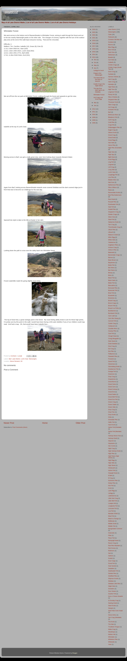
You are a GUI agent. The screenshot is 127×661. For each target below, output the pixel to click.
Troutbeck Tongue (114, 627)
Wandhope (111, 632)
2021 (94, 38)
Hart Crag (111, 79)
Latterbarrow (112, 496)
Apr (95, 68)
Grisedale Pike (113, 419)
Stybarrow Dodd (113, 222)
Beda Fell (111, 265)
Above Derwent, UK (16, 361)
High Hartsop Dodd (114, 451)
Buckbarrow (112, 311)
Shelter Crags (112, 214)
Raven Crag (112, 543)
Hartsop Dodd (112, 438)
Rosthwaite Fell (113, 204)
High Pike (111, 453)
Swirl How (111, 52)
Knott (110, 488)
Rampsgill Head (113, 540)
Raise (110, 190)
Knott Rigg (111, 159)
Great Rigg (111, 140)
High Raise (111, 87)
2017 (94, 46)
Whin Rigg (111, 237)
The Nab (111, 624)
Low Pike (111, 177)
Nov (95, 59)
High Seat (111, 152)
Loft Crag (111, 167)
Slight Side (111, 586)
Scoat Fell (111, 563)
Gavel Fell (111, 361)
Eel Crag (111, 348)
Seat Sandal (112, 566)
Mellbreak (111, 521)
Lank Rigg (111, 490)
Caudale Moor (112, 328)
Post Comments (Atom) (19, 427)
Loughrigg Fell (112, 174)
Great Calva (112, 384)
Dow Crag (111, 346)
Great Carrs (112, 386)
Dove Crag (111, 71)
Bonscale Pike (112, 288)
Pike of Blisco (112, 187)
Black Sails (111, 280)
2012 (94, 109)
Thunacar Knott (113, 102)
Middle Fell (111, 526)
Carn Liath (111, 316)
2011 (94, 112)
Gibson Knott (112, 132)
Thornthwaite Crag (114, 227)
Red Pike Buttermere (114, 195)
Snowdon (111, 588)
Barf (10, 359)
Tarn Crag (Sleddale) (114, 617)
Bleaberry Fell (112, 117)
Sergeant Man (112, 99)
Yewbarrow (111, 242)
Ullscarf (110, 232)
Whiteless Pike (113, 639)
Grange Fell (112, 371)
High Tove (111, 89)
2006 (94, 123)
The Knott (111, 621)
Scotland (111, 42)
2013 (94, 57)
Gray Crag (111, 376)
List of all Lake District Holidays (63, 22)
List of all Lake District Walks (37, 22)
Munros (110, 44)
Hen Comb (111, 446)
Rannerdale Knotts (114, 192)
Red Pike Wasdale (114, 545)
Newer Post (9, 423)
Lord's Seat (24, 359)
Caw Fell (111, 333)
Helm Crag (111, 82)
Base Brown (112, 260)
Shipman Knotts (113, 578)
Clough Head (112, 336)
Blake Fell (111, 283)
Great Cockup (112, 389)
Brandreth (111, 295)
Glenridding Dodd (113, 366)
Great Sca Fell (112, 399)
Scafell (110, 558)
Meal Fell (111, 516)
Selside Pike (112, 573)
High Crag (111, 448)
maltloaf (11, 12)
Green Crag (112, 402)
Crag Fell (111, 125)
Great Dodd (112, 137)
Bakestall (111, 252)
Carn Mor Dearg (113, 318)
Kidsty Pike (111, 483)
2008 (94, 120)
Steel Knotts (112, 605)
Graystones (112, 379)
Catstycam (111, 326)
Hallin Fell (111, 422)
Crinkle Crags (112, 65)
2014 (94, 54)
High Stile (111, 463)
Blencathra (111, 285)
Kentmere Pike (113, 480)
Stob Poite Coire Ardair (115, 610)
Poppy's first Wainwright (98, 74)
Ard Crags (111, 107)
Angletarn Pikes (113, 245)
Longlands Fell (113, 506)
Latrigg (110, 493)
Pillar (109, 535)
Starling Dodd (112, 603)
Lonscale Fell (112, 508)
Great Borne (112, 381)
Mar (95, 102)
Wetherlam (111, 55)
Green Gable (112, 404)
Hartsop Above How (114, 436)
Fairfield (110, 74)
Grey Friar (111, 412)
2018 (94, 43)
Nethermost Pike (113, 185)
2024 (94, 29)
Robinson (111, 550)
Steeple (110, 608)
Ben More (111, 267)
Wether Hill (111, 634)
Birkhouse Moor (113, 114)
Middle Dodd (112, 523)
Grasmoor (111, 374)
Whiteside (111, 642)
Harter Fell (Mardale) (114, 431)
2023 (94, 32)
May (95, 65)
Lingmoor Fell (112, 92)
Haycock (111, 441)
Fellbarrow (111, 354)
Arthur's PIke (112, 250)
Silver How (111, 217)
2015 (94, 51)
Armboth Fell (112, 109)
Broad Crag (112, 300)
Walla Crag (111, 629)
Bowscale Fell (112, 290)
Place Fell (111, 538)
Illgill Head (111, 157)
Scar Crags (111, 561)
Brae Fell (111, 293)
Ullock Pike (111, 229)
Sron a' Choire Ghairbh (115, 596)
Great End (111, 392)
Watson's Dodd (113, 235)
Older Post (80, 423)
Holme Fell (111, 470)
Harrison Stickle (113, 76)
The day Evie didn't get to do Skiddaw (99, 90)
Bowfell (110, 57)
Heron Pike (111, 145)
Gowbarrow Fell (113, 369)
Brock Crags (112, 303)
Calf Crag (111, 120)
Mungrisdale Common (115, 528)
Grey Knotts (112, 414)
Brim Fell (111, 49)
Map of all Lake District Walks (13, 22)
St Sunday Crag (113, 600)
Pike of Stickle (112, 97)
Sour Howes (112, 591)
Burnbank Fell (112, 313)
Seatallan (111, 568)
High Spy (111, 154)
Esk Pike (111, 351)
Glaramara (111, 364)
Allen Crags (112, 104)
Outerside (111, 533)
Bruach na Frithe (113, 308)
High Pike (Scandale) (115, 148)
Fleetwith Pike (112, 356)
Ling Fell (111, 162)
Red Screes (112, 548)
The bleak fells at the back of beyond (99, 79)
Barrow (110, 257)
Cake (110, 34)
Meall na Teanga (113, 518)
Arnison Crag (112, 247)
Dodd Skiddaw (112, 343)
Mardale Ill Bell (113, 513)
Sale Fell (111, 207)
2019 (94, 40)
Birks (109, 275)
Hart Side (111, 142)
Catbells (110, 62)
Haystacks (111, 443)
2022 (94, 35)
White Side (111, 240)
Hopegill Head (112, 473)
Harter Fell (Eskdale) (114, 427)
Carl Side (111, 60)
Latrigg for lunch (99, 70)
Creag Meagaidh (113, 338)
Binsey (110, 273)
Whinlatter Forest (99, 94)
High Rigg (111, 460)
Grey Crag (111, 409)
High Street (111, 465)
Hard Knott (111, 424)
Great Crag (111, 135)
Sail (109, 553)
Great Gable (112, 394)
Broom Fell (111, 305)
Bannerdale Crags (114, 255)
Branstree (111, 298)
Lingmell (111, 164)
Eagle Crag (111, 130)
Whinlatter (111, 637)
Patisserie (111, 37)
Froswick (111, 359)
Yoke (109, 644)
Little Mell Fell (112, 501)
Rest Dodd (111, 199)
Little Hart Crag (113, 498)
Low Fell (111, 511)
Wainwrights (33, 359)
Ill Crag (110, 478)
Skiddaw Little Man (114, 583)
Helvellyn (111, 84)
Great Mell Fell (113, 397)
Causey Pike (112, 331)
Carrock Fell (112, 321)
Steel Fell (111, 219)
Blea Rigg (111, 47)
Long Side (111, 169)
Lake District (16, 359)
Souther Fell (112, 594)
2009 (94, 117)
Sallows (110, 556)
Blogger (74, 653)
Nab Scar (111, 182)
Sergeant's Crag (113, 212)
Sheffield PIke (112, 576)
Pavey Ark (111, 94)
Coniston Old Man (114, 39)
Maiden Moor (112, 180)
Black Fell (111, 278)
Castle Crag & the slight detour (99, 84)
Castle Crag (112, 323)
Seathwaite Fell (113, 571)
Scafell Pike (112, 209)
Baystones (111, 262)
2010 (94, 114)
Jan (95, 105)
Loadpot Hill (112, 503)
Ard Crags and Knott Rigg (98, 98)
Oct (95, 62)
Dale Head (111, 341)
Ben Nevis (111, 270)
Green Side (111, 407)
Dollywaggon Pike (114, 127)
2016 (94, 49)
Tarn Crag (111, 224)
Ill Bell (110, 475)
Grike (110, 417)
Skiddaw (111, 581)
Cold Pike (111, 122)
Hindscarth (111, 468)
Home (45, 423)
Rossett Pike (112, 202)
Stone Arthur (112, 615)
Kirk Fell (110, 485)
